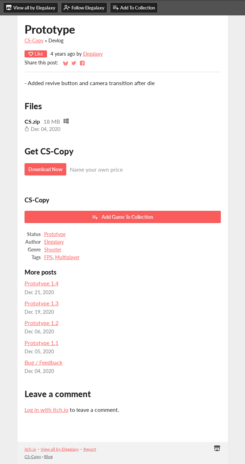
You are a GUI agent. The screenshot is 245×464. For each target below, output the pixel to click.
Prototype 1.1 (42, 342)
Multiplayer (67, 257)
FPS (48, 257)
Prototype (55, 234)
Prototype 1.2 (42, 322)
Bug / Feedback (43, 362)
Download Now (45, 169)
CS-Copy (34, 40)
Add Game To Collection (122, 217)
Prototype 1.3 (42, 303)
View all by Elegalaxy (60, 449)
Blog (48, 456)
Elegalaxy (93, 54)
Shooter (52, 249)
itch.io (30, 449)
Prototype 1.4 (42, 283)
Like (35, 54)
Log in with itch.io (46, 409)
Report (89, 449)
